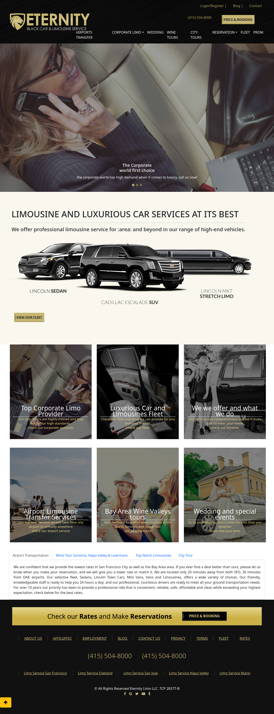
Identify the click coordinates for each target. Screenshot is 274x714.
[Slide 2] (137, 185)
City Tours (196, 35)
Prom (258, 32)
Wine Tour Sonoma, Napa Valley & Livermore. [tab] (92, 555)
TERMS (202, 638)
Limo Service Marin (235, 673)
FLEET (224, 638)
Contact (255, 5)
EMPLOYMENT (94, 638)
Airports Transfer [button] (84, 35)
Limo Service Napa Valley (189, 673)
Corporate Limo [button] (126, 32)
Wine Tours (172, 35)
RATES (245, 638)
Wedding (155, 32)
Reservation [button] (223, 32)
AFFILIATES (62, 638)
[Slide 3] (141, 185)
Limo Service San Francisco (45, 673)
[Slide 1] (133, 185)
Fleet (245, 32)
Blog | (238, 5)
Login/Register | (213, 5)
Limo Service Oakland (95, 673)
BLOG (122, 638)
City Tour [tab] (186, 555)
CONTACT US (149, 638)
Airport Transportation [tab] (31, 555)
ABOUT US (33, 638)
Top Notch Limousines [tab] (153, 555)
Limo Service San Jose (140, 673)
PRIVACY (178, 638)
